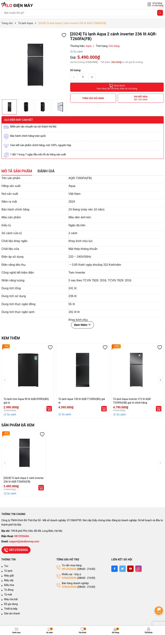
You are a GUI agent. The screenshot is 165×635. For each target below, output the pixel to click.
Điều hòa (9, 585)
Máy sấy (9, 580)
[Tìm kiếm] (160, 13)
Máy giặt (9, 575)
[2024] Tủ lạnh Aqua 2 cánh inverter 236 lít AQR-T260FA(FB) (24, 480)
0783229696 (69, 577)
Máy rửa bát (11, 599)
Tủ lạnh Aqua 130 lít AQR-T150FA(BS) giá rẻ (81, 401)
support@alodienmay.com (24, 541)
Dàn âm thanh (12, 613)
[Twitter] (122, 569)
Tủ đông (9, 589)
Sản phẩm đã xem (18, 425)
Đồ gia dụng (11, 604)
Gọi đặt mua (141, 98)
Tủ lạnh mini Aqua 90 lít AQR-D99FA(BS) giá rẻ (26, 401)
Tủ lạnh (8, 570)
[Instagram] (138, 569)
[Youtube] (130, 569)
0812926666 (21, 536)
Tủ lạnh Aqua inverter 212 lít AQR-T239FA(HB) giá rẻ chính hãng (132, 401)
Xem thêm (82, 325)
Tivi (6, 566)
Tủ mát (8, 594)
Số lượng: (75, 70)
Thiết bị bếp (11, 608)
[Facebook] (114, 569)
